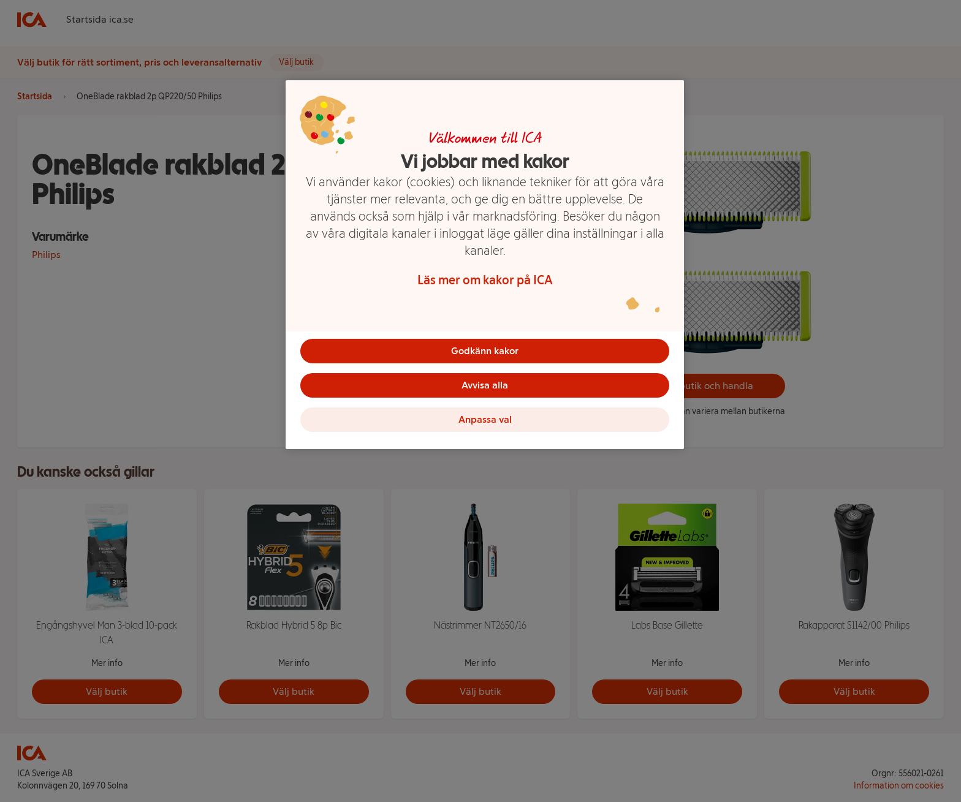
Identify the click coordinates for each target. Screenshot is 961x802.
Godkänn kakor (484, 351)
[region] (485, 264)
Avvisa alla (485, 385)
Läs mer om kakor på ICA (485, 280)
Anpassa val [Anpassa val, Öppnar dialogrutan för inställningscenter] (485, 419)
